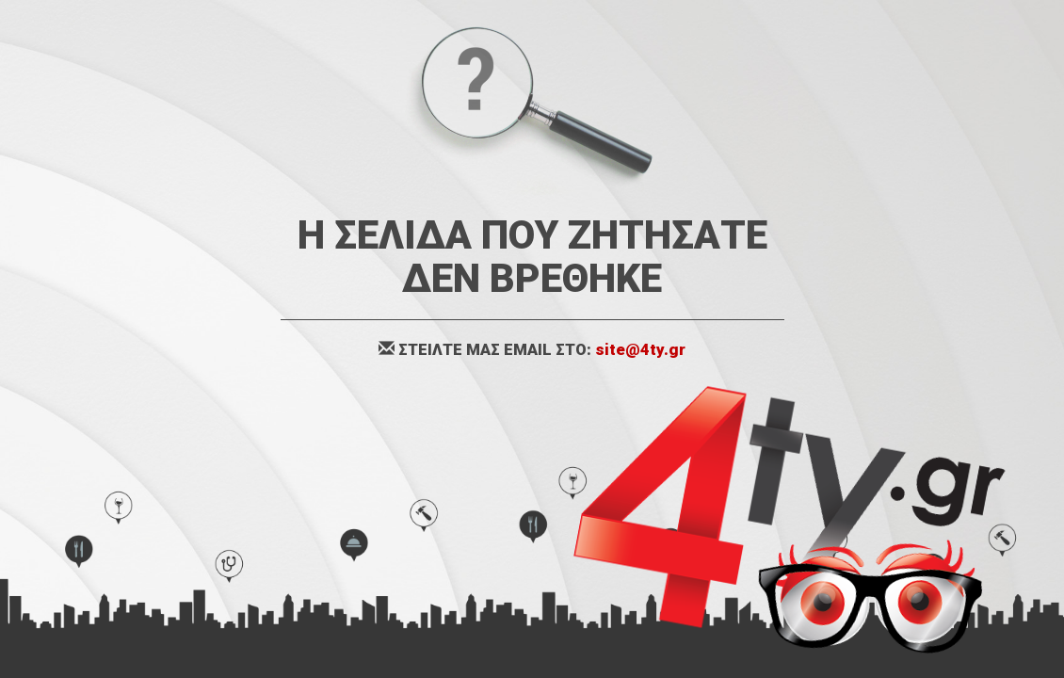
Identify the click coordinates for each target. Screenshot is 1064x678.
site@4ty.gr (640, 349)
